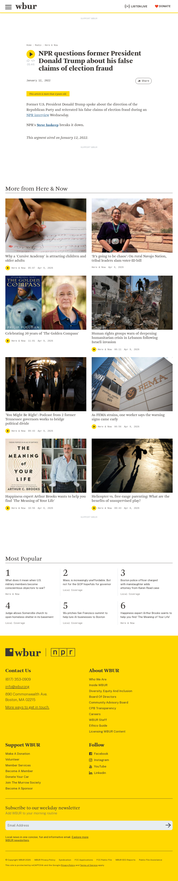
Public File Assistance (150, 859)
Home (29, 45)
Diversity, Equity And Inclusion (110, 691)
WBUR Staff (98, 719)
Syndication (65, 859)
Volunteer (12, 759)
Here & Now (51, 45)
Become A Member (19, 771)
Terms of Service (89, 865)
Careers (95, 714)
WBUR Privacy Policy (44, 859)
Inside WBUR (98, 685)
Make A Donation (17, 753)
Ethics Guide (98, 725)
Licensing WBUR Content (107, 731)
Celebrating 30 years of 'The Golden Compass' (42, 333)
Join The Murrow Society (23, 782)
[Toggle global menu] (8, 7)
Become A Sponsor (19, 788)
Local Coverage (72, 590)
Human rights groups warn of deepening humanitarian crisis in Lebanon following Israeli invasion (125, 338)
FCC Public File (104, 859)
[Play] (7, 268)
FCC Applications (84, 859)
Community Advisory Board (108, 702)
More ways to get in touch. (27, 707)
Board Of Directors (102, 696)
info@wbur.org (17, 686)
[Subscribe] (168, 825)
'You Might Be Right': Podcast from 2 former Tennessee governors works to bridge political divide (40, 419)
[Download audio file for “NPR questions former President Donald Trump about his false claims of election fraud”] (28, 60)
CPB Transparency (102, 708)
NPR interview (37, 115)
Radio (38, 45)
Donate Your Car (17, 776)
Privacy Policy (68, 865)
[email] (89, 825)
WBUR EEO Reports (125, 859)
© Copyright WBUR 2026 (18, 859)
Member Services (18, 765)
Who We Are (98, 679)
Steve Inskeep (48, 125)
